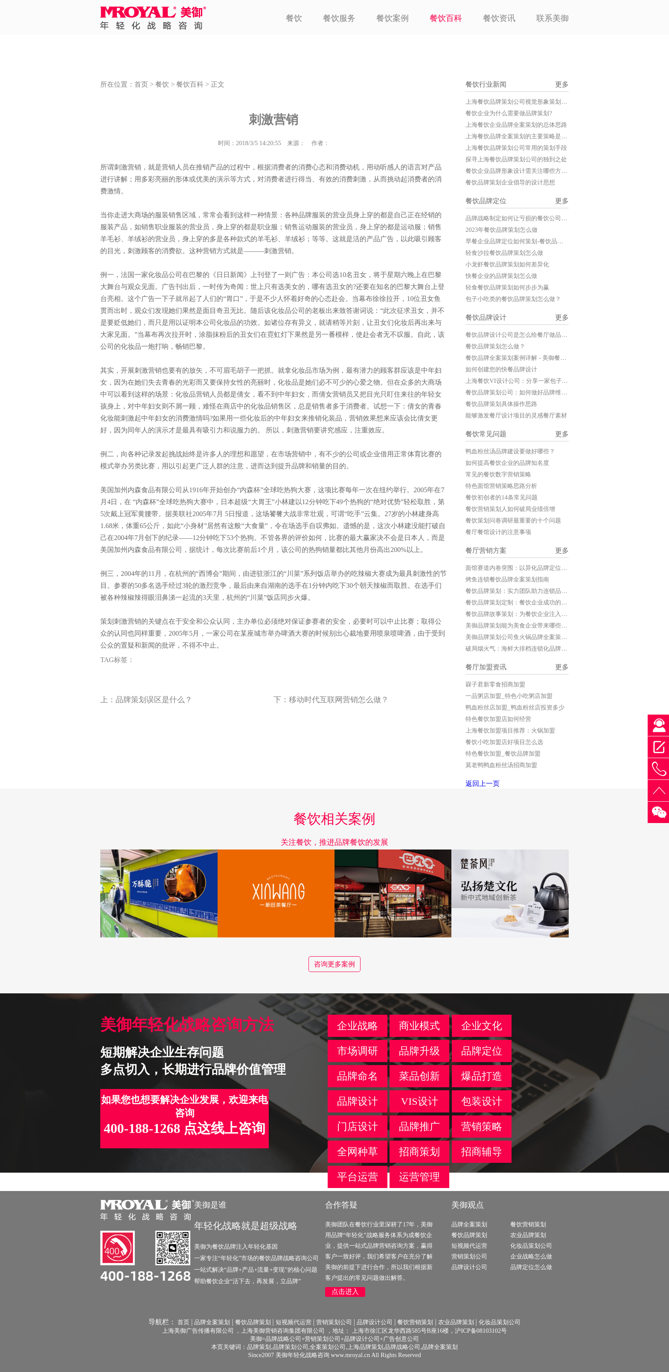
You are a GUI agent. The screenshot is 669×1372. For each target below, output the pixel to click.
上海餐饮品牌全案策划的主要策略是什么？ (522, 136)
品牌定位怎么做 (531, 1267)
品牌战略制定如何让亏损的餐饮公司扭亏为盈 (525, 218)
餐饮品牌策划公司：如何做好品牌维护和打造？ (528, 392)
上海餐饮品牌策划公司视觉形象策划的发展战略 (528, 101)
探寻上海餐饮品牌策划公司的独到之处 (516, 159)
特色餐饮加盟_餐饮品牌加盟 (502, 753)
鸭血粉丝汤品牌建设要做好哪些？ (510, 451)
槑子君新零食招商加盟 (495, 684)
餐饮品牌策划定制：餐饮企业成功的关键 (519, 602)
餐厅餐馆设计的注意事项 (498, 531)
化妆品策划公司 (531, 1245)
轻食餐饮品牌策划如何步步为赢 (507, 287)
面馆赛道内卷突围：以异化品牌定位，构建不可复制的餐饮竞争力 (552, 567)
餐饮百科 (446, 18)
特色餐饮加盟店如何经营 (498, 718)
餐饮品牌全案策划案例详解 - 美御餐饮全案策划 (527, 357)
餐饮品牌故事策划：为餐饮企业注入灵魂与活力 (528, 613)
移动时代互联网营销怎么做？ (339, 699)
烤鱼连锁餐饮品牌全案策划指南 (507, 579)
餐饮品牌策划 (469, 1235)
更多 (562, 84)
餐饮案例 (392, 18)
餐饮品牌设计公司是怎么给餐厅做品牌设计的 (525, 334)
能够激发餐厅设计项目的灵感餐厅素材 (516, 415)
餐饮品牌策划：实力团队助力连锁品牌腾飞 (522, 590)
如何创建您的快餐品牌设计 (501, 369)
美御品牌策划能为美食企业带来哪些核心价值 (525, 625)
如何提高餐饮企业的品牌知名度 (507, 462)
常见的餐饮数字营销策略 (498, 474)
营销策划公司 (469, 1256)
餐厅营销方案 (485, 550)
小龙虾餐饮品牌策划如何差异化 (507, 264)
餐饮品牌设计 (485, 317)
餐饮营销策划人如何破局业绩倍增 (510, 508)
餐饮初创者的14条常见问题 (501, 497)
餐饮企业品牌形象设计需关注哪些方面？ (519, 170)
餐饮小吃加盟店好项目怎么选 (504, 742)
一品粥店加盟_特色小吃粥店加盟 (508, 695)
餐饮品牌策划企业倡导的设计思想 (510, 182)
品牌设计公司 (469, 1267)
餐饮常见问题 (485, 434)
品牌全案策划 (469, 1224)
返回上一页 (482, 783)
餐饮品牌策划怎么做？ (495, 346)
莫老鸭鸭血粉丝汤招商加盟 (501, 765)
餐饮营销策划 (528, 1224)
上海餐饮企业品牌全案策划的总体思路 (516, 124)
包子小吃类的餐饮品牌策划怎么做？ (513, 298)
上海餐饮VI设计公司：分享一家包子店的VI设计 (528, 380)
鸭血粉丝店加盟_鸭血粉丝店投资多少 (514, 707)
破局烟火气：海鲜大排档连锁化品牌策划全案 (525, 648)
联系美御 (552, 18)
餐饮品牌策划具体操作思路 (501, 403)
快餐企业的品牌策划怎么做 (501, 275)
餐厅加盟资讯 (485, 667)
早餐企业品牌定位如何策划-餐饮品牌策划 (520, 241)
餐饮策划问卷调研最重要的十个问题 (513, 520)
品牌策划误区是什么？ (154, 699)
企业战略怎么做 (531, 1256)
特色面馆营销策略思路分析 (501, 485)
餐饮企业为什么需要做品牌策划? (508, 113)
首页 (141, 84)
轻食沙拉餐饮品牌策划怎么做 (504, 252)
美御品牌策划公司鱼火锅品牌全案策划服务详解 (528, 636)
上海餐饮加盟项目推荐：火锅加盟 (510, 730)
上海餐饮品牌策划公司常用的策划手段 (516, 147)
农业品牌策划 (528, 1235)
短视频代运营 (469, 1245)
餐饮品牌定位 (485, 200)
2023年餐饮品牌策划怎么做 (501, 229)
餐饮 (294, 18)
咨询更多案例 (334, 964)
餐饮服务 (339, 18)
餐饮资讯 (499, 18)
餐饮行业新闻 (485, 84)
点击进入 (345, 1291)
